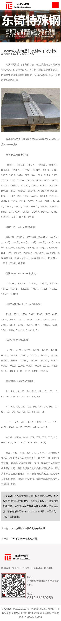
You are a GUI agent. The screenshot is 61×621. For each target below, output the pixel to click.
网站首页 (5, 567)
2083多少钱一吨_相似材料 (23, 538)
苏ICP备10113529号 (28, 612)
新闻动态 (38, 567)
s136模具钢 (45, 612)
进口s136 (27, 617)
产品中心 (27, 567)
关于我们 (16, 567)
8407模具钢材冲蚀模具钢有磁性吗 (27, 528)
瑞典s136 (37, 617)
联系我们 (48, 567)
